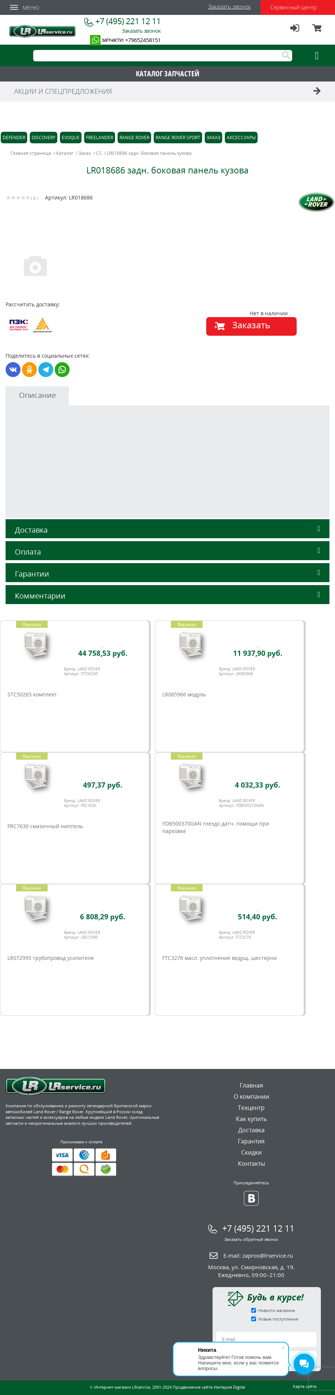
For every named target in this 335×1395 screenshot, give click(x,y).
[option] (88, 265)
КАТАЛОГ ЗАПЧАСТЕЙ (168, 73)
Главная (251, 1085)
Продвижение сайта (193, 1387)
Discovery (43, 137)
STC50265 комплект (32, 694)
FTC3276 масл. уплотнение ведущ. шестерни (219, 957)
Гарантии (167, 574)
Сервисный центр (293, 7)
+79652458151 (143, 40)
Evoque (71, 137)
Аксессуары (241, 137)
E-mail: (258, 1255)
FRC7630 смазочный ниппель (45, 826)
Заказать (251, 325)
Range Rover (134, 137)
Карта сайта (304, 1386)
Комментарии (167, 596)
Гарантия (251, 1141)
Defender (14, 137)
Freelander (99, 137)
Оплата (167, 552)
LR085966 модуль (184, 694)
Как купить (251, 1119)
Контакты (251, 1163)
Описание (37, 395)
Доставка (167, 530)
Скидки (251, 1152)
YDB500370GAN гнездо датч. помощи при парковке (215, 827)
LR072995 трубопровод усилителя (50, 957)
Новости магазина (276, 1310)
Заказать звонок (229, 6)
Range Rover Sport (178, 137)
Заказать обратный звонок (251, 1239)
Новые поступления (278, 1319)
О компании (251, 1096)
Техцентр (251, 1108)
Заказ (213, 137)
